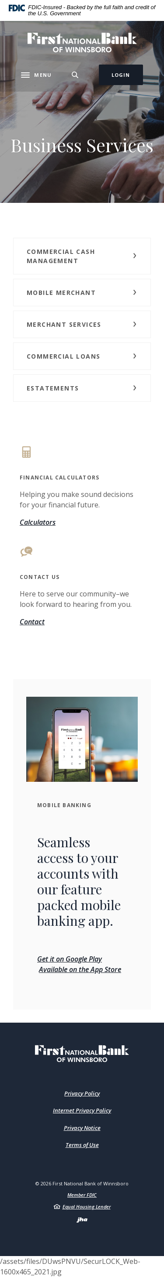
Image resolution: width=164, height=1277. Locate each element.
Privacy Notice (82, 1128)
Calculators (38, 522)
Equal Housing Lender (87, 1206)
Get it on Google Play (69, 959)
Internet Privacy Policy (82, 1110)
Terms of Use (82, 1145)
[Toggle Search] (75, 75)
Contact (32, 622)
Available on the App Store (80, 969)
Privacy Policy (82, 1093)
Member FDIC (82, 1194)
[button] (82, 256)
